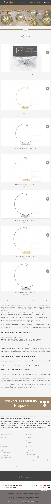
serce (36, 457)
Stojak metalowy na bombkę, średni (25, 184)
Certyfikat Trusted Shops (5, 457)
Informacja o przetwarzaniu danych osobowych (10, 453)
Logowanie (28, 437)
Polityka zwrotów (4, 455)
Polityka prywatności (5, 452)
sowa (44, 457)
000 (27, 457)
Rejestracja (28, 439)
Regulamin (2, 450)
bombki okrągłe (45, 378)
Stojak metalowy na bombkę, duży (25, 256)
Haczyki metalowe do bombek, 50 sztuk (25, 74)
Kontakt (27, 444)
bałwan (28, 462)
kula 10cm (29, 460)
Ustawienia (28, 440)
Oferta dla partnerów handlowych (7, 458)
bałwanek (45, 460)
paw (40, 457)
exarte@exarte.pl (29, 448)
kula (31, 457)
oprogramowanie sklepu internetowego (23, 466)
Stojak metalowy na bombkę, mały (25, 112)
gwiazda (35, 460)
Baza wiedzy (3, 448)
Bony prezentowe (4, 437)
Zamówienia (28, 442)
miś (40, 460)
